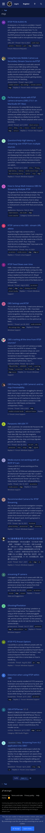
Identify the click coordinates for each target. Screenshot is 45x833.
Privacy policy (29, 795)
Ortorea (10, 408)
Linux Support (26, 255)
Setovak (10, 285)
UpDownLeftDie (13, 364)
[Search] (41, 4)
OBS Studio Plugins (21, 733)
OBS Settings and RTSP (18, 303)
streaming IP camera (17, 574)
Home (4, 798)
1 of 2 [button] (16, 778)
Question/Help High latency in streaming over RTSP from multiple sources (24, 143)
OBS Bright (7, 791)
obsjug (10, 168)
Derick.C (10, 324)
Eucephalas (12, 696)
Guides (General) (33, 215)
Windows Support (27, 176)
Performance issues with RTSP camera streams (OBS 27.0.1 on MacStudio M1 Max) (22, 100)
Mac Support (38, 131)
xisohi (10, 562)
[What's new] (35, 4)
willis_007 (11, 43)
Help (37, 795)
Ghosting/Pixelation (17, 605)
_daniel (10, 125)
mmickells (11, 662)
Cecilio (10, 484)
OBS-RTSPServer (15, 709)
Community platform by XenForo (21, 803)
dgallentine (12, 210)
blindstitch (11, 767)
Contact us (6, 795)
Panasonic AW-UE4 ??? (18, 423)
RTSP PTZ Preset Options (19, 641)
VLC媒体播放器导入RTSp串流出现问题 (25, 538)
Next (24, 778)
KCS (9, 444)
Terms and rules (17, 795)
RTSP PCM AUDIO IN (17, 21)
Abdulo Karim (12, 82)
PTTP (9, 523)
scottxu (10, 730)
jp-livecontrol (12, 626)
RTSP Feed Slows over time (20, 264)
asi (9, 590)
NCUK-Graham (13, 249)
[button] (3, 4)
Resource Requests (20, 49)
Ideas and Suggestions (34, 87)
